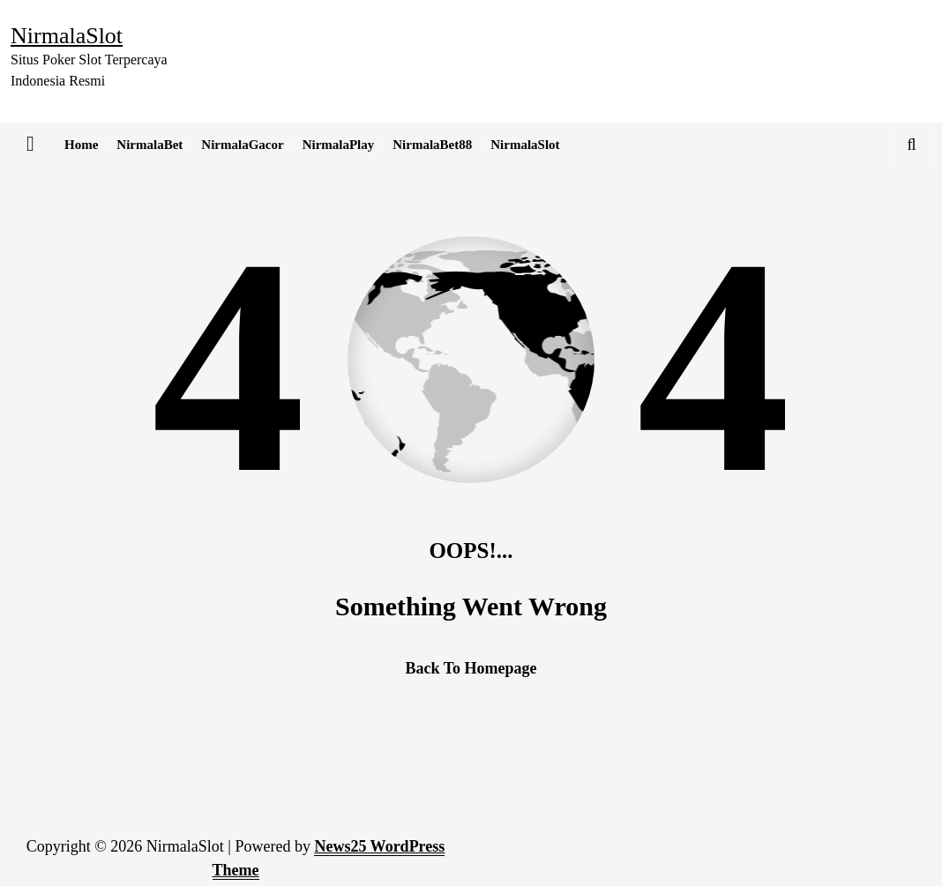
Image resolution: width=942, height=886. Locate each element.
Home (81, 145)
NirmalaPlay (339, 145)
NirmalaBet (149, 145)
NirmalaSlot (524, 145)
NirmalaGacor (242, 145)
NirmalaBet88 (432, 145)
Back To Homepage (470, 668)
